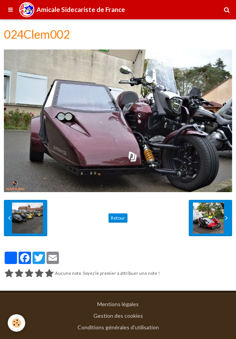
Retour (118, 218)
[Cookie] (16, 323)
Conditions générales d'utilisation (118, 327)
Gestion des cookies (118, 315)
